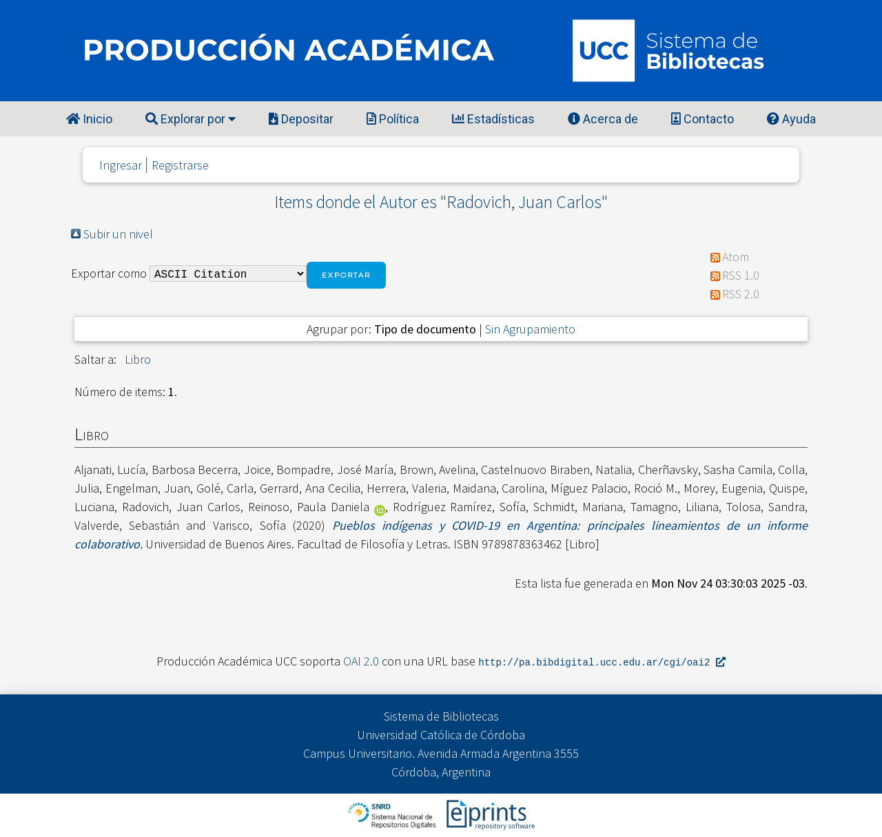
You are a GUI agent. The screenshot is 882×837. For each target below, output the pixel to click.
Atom (735, 257)
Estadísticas (493, 119)
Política (393, 119)
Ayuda (791, 119)
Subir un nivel (118, 234)
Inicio (89, 119)
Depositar (301, 119)
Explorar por (190, 119)
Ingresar (120, 165)
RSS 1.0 (740, 275)
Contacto (702, 119)
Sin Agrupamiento (530, 329)
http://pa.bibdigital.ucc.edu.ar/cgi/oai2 (601, 661)
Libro (138, 359)
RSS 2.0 (740, 294)
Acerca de (603, 119)
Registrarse (180, 165)
